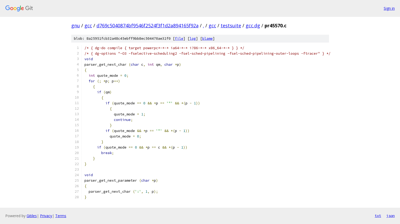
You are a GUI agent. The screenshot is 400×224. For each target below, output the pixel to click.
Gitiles (32, 215)
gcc (88, 25)
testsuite (231, 25)
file (179, 38)
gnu (75, 25)
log (193, 38)
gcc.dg (253, 25)
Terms (60, 215)
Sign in (389, 8)
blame (207, 38)
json (390, 215)
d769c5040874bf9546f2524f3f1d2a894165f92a (148, 25)
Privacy (46, 215)
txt (378, 215)
